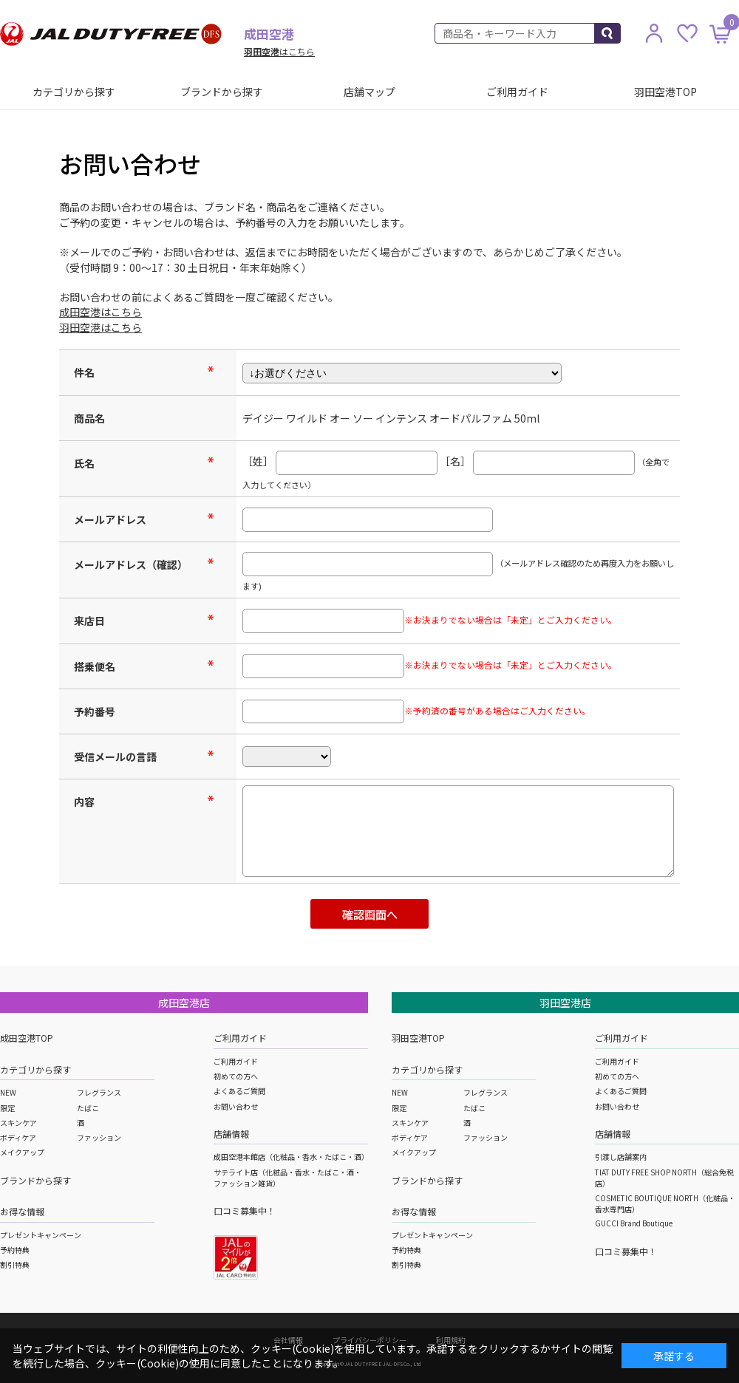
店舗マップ (369, 91)
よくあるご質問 (239, 1090)
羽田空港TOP (665, 91)
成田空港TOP (26, 1037)
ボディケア (18, 1137)
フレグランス (99, 1092)
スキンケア (18, 1122)
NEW (8, 1092)
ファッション (99, 1137)
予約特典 (15, 1249)
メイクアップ (22, 1152)
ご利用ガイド (517, 91)
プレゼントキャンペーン (40, 1234)
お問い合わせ (236, 1106)
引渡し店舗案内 (621, 1156)
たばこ (88, 1107)
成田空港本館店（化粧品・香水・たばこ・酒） (291, 1156)
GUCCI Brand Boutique (633, 1223)
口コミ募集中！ (245, 1210)
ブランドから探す (221, 91)
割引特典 (15, 1264)
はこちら (279, 51)
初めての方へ (236, 1076)
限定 (7, 1107)
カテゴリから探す (74, 91)
